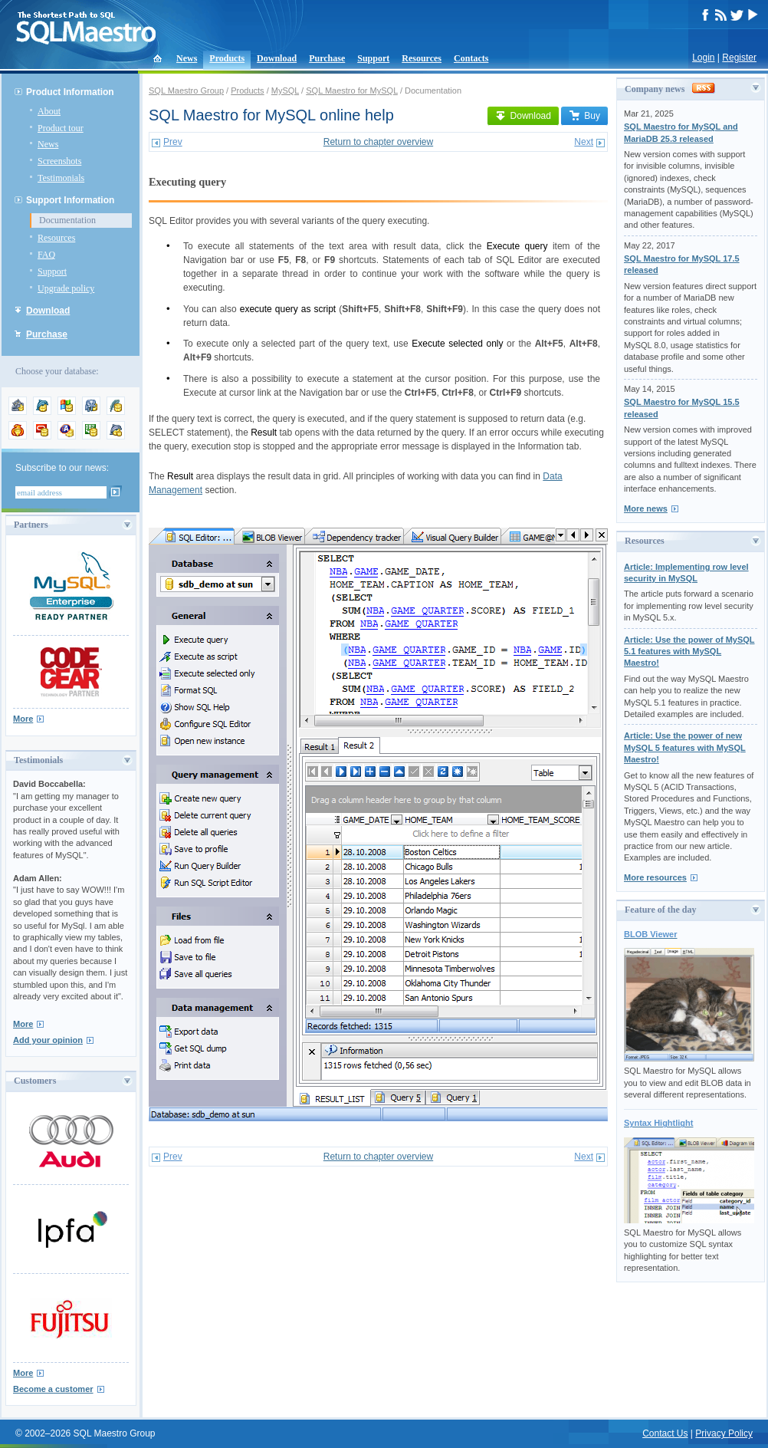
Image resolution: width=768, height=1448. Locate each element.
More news (646, 508)
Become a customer (53, 1389)
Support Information (70, 200)
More (23, 718)
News (186, 58)
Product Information (70, 92)
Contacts (471, 58)
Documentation (67, 220)
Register (739, 57)
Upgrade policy (66, 288)
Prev (172, 142)
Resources (421, 58)
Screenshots (59, 161)
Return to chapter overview (378, 142)
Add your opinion (48, 1040)
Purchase (327, 58)
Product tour (61, 128)
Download (277, 58)
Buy (584, 115)
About (49, 111)
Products (227, 58)
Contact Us (665, 1433)
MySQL (285, 90)
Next (583, 142)
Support (373, 58)
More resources (655, 877)
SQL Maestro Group (186, 90)
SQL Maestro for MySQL (352, 90)
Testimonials (61, 178)
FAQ (46, 254)
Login (703, 57)
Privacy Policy (724, 1433)
